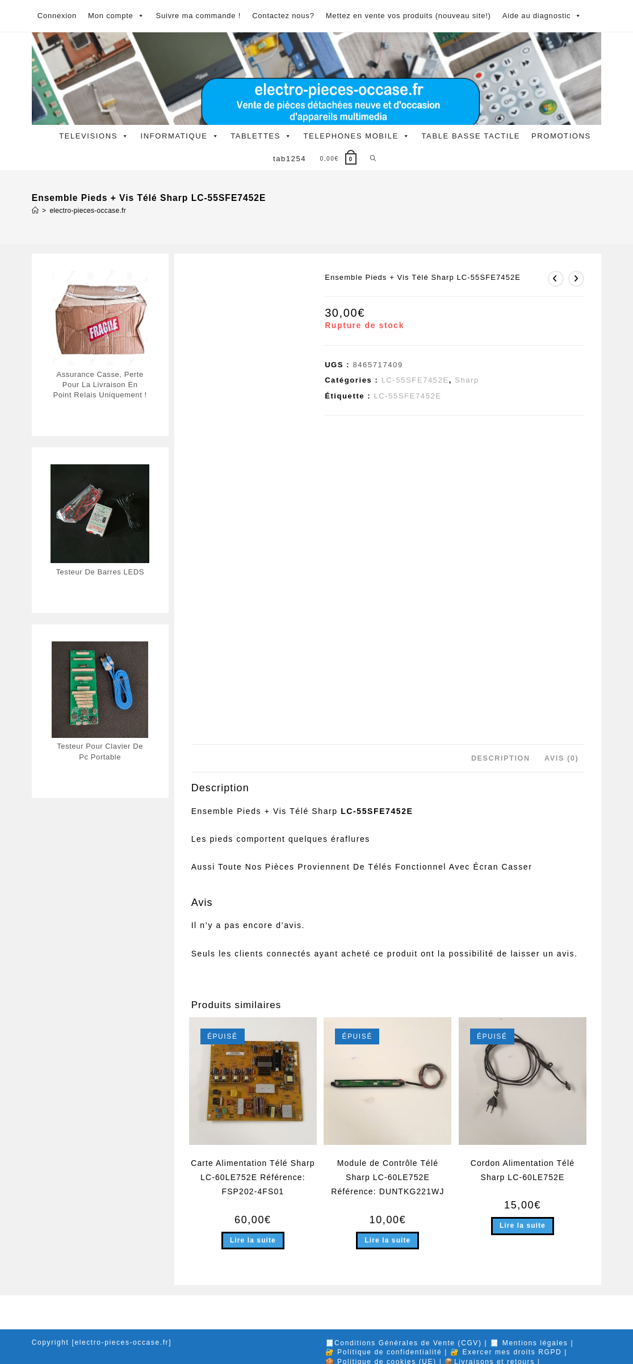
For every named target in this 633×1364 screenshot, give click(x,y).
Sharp (467, 380)
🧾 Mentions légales (529, 1343)
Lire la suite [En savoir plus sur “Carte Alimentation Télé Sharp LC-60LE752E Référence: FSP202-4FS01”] (253, 1240)
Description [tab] (500, 758)
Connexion (57, 15)
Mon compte (116, 16)
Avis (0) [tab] (561, 758)
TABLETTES (261, 136)
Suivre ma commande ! (198, 15)
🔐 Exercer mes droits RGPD (505, 1352)
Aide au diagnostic (542, 16)
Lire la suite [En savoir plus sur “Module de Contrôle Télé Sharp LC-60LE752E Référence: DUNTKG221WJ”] (387, 1240)
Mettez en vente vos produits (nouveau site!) (408, 15)
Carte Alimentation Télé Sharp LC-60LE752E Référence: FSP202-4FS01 (253, 1177)
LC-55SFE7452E (415, 380)
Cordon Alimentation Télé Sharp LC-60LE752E (523, 1170)
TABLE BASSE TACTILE (471, 136)
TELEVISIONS (94, 136)
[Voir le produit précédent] (556, 279)
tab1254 (289, 158)
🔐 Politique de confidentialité (383, 1352)
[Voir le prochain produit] (576, 279)
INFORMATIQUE (180, 136)
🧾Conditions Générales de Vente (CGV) (403, 1343)
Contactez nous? (283, 15)
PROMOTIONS (561, 136)
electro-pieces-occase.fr (87, 211)
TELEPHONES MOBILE (357, 136)
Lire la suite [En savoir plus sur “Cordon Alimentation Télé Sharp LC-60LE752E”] (523, 1225)
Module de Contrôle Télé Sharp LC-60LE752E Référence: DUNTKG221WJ (387, 1177)
